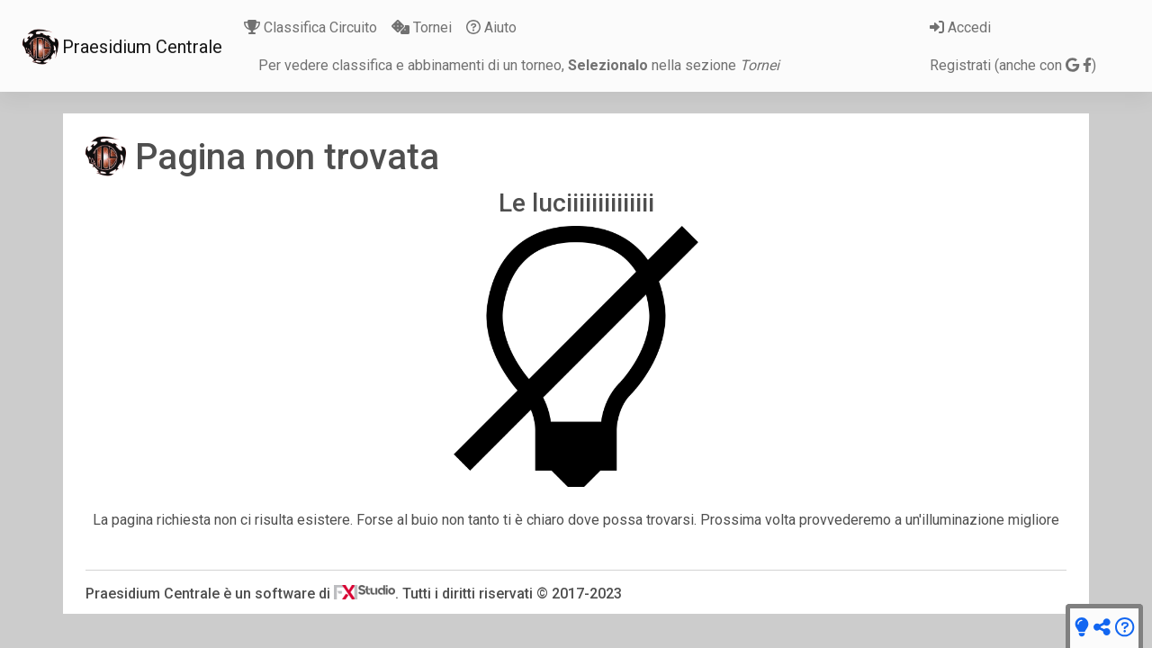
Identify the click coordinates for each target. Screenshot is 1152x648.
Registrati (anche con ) (1013, 65)
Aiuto (491, 27)
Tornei (422, 27)
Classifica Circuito (310, 27)
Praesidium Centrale (122, 47)
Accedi (960, 27)
